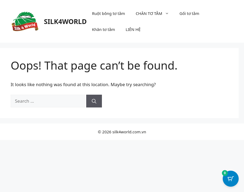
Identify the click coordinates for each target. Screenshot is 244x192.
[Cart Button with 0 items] (231, 179)
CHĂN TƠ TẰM (155, 13)
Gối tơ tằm (189, 13)
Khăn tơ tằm (103, 29)
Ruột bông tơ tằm (108, 13)
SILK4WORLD (65, 21)
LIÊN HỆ (133, 29)
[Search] (94, 101)
